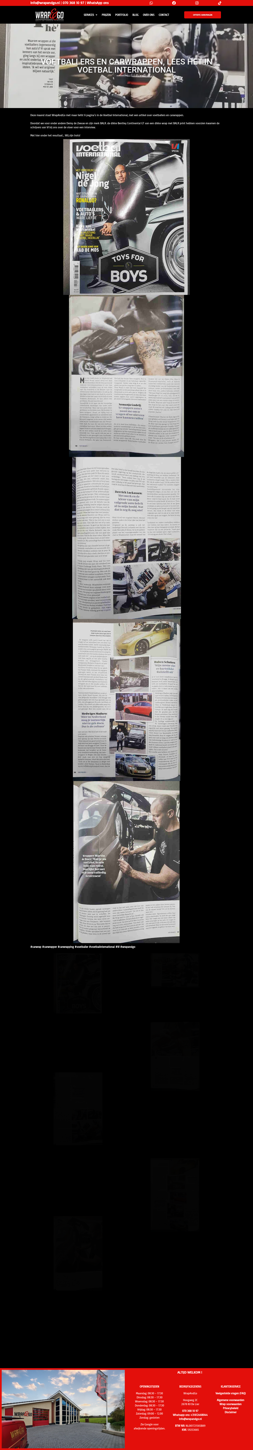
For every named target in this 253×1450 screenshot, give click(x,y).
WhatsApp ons (98, 3)
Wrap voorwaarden (231, 1404)
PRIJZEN (106, 15)
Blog (135, 15)
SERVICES (90, 15)
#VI (117, 946)
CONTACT (164, 15)
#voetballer (81, 946)
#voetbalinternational (102, 946)
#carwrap (35, 946)
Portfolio (121, 15)
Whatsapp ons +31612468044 (190, 1415)
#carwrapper (49, 946)
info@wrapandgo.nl (45, 3)
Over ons (148, 15)
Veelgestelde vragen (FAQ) (231, 1393)
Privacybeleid (230, 1408)
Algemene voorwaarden (230, 1400)
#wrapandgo (127, 946)
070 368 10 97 (73, 3)
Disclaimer (230, 1412)
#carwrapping (66, 946)
